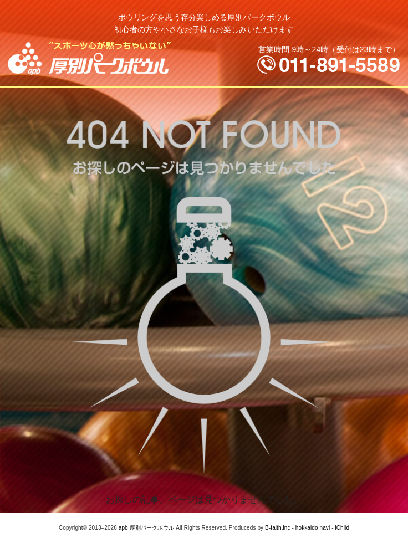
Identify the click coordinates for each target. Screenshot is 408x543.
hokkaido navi (312, 528)
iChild (342, 528)
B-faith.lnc (277, 528)
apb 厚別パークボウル (147, 528)
